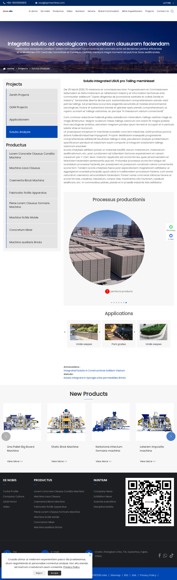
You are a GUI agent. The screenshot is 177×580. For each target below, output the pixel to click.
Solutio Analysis (41, 68)
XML (134, 575)
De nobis (45, 11)
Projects (149, 11)
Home (10, 68)
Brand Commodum (108, 11)
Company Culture (13, 496)
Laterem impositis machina (152, 448)
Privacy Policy (148, 575)
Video (70, 11)
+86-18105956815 (16, 3)
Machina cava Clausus (24, 168)
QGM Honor (10, 501)
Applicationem (19, 119)
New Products (89, 394)
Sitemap (116, 575)
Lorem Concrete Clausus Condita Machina (32, 155)
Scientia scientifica (105, 501)
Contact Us (163, 11)
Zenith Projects (19, 95)
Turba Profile (10, 491)
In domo (33, 11)
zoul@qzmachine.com (51, 3)
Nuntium (80, 11)
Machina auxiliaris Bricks (25, 242)
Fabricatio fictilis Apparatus (28, 193)
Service (91, 11)
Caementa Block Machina (26, 180)
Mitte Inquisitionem (132, 11)
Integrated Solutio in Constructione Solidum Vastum (94, 370)
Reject (39, 573)
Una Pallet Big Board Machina (20, 448)
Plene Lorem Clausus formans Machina (29, 205)
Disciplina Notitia (103, 506)
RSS (126, 575)
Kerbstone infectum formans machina (109, 448)
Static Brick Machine (64, 447)
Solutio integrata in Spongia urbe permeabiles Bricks (95, 378)
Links (104, 575)
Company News (103, 491)
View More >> (15, 461)
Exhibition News (103, 496)
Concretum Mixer (21, 230)
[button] (111, 302)
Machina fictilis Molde (23, 217)
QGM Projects (18, 107)
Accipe (54, 573)
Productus (58, 11)
